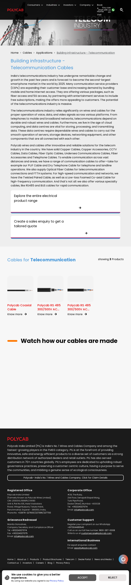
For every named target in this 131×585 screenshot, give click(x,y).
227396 (39, 512)
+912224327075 (20, 533)
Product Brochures (52, 559)
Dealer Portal (84, 559)
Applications (44, 53)
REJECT (112, 577)
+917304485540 (76, 527)
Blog (50, 562)
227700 (47, 512)
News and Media (103, 559)
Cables (27, 53)
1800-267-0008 (107, 530)
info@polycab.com (84, 509)
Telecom (70, 559)
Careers (40, 562)
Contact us (13, 562)
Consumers (33, 5)
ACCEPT (83, 577)
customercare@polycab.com (96, 533)
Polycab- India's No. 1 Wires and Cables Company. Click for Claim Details (65, 477)
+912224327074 (80, 506)
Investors (68, 5)
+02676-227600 (26, 512)
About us (21, 559)
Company (85, 5)
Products (34, 559)
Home (15, 53)
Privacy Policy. (57, 580)
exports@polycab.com (85, 548)
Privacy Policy (63, 562)
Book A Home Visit (100, 10)
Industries (51, 5)
